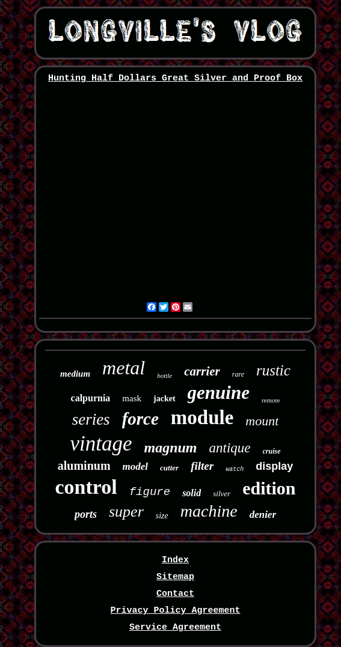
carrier (202, 371)
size (162, 515)
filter (202, 466)
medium (75, 373)
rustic (273, 370)
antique (230, 447)
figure (149, 492)
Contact (175, 594)
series (91, 419)
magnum (170, 447)
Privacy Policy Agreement (175, 611)
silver (221, 493)
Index (175, 560)
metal (123, 367)
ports (86, 514)
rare (238, 374)
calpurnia (91, 398)
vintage (101, 443)
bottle (164, 375)
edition (268, 488)
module (202, 417)
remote (271, 400)
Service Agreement (175, 627)
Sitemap (175, 577)
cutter (169, 467)
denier (263, 514)
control (86, 487)
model (136, 466)
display (274, 466)
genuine (219, 392)
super (126, 511)
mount (261, 420)
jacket (164, 398)
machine (209, 511)
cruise (272, 451)
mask (131, 398)
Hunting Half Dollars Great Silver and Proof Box (175, 78)
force (140, 418)
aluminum (84, 465)
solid (191, 493)
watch (235, 469)
